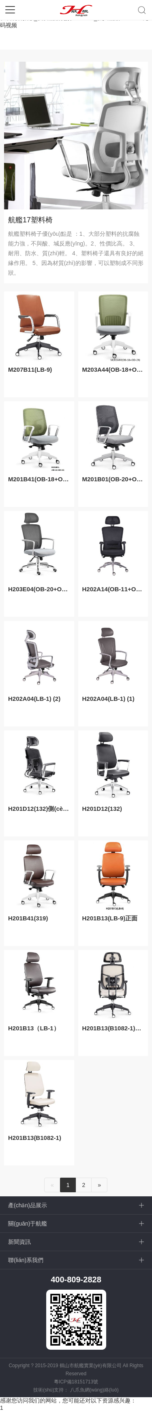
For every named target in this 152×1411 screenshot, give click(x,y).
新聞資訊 (19, 1242)
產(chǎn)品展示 (27, 1205)
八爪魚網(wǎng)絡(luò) (94, 1390)
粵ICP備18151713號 (76, 1382)
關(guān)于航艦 (27, 1223)
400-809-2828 (76, 1279)
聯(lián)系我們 (25, 1260)
